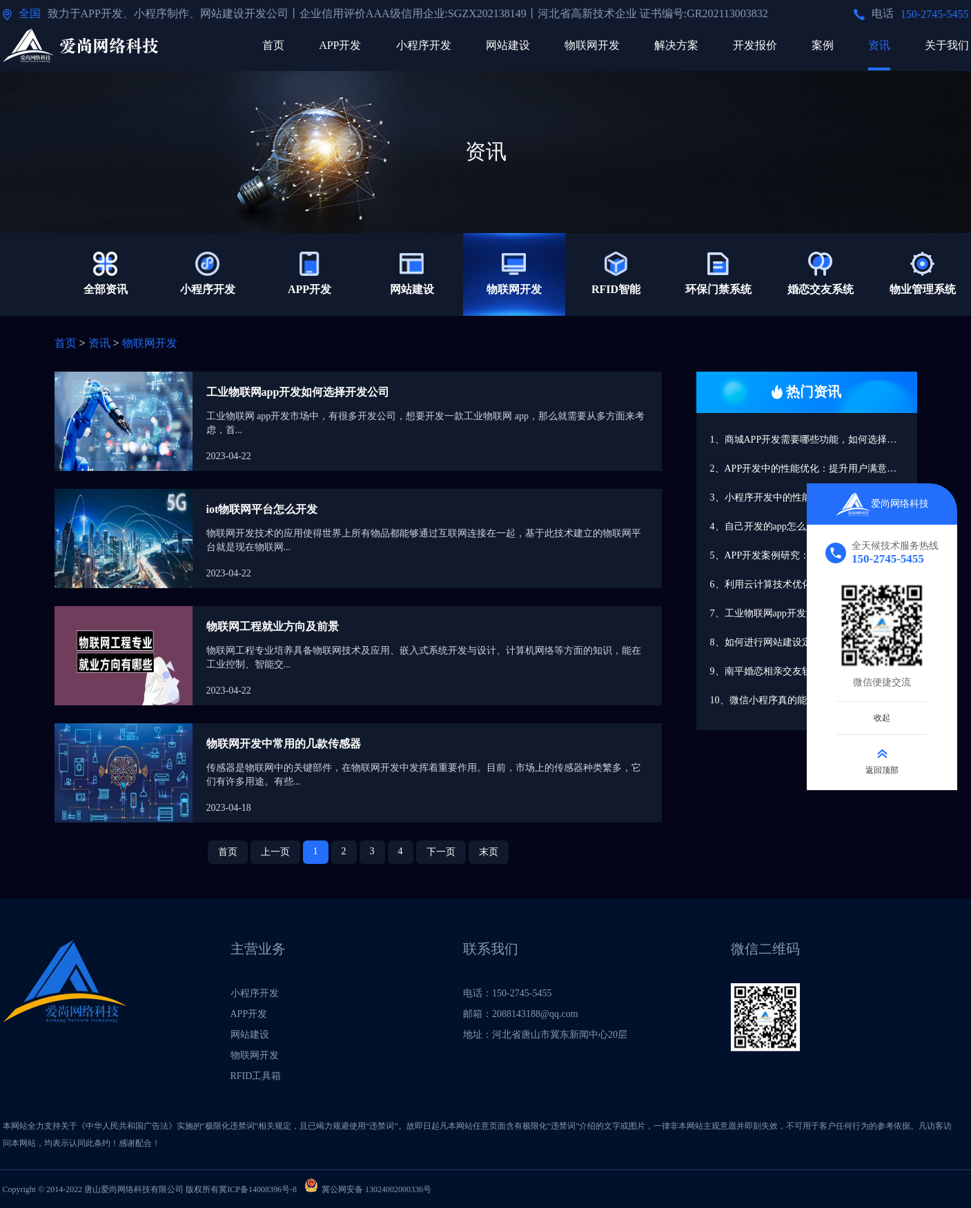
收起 (882, 717)
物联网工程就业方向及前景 (272, 626)
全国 (30, 13)
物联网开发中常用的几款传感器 (283, 743)
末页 (488, 852)
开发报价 (755, 45)
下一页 (440, 852)
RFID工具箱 (256, 1076)
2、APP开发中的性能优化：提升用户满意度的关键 (813, 468)
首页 (273, 45)
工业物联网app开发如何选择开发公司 (298, 392)
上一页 (275, 852)
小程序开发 (423, 45)
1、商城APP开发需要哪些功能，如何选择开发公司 (813, 439)
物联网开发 (592, 45)
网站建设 (508, 45)
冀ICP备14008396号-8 (258, 1189)
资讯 (879, 45)
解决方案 (676, 45)
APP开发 (340, 45)
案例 (823, 45)
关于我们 (947, 45)
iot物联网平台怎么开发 (262, 509)
